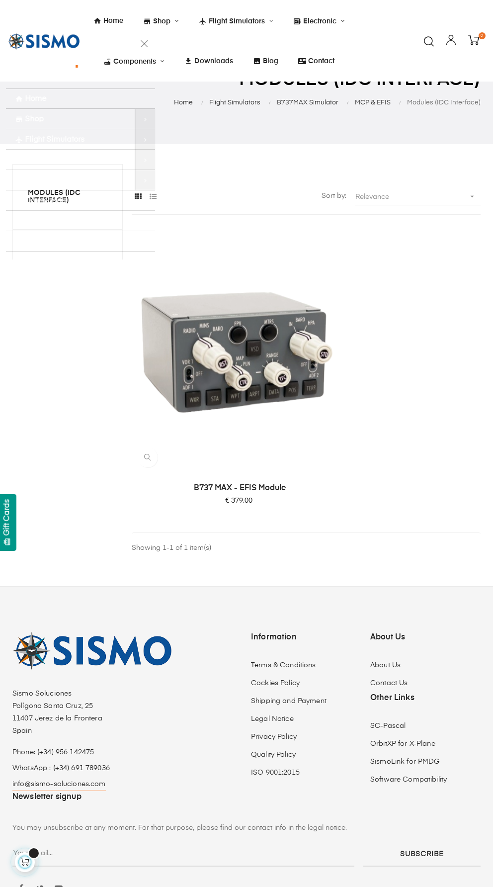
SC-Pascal (388, 653)
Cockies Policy (275, 610)
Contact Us (389, 610)
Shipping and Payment (289, 628)
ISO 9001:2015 (275, 700)
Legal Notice (272, 646)
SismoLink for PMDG (405, 689)
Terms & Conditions (283, 592)
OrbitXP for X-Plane (402, 671)
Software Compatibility (408, 707)
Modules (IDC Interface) (54, 243)
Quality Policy (273, 682)
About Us (385, 592)
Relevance (418, 243)
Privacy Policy (274, 664)
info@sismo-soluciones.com (59, 711)
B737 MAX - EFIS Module (187, 416)
